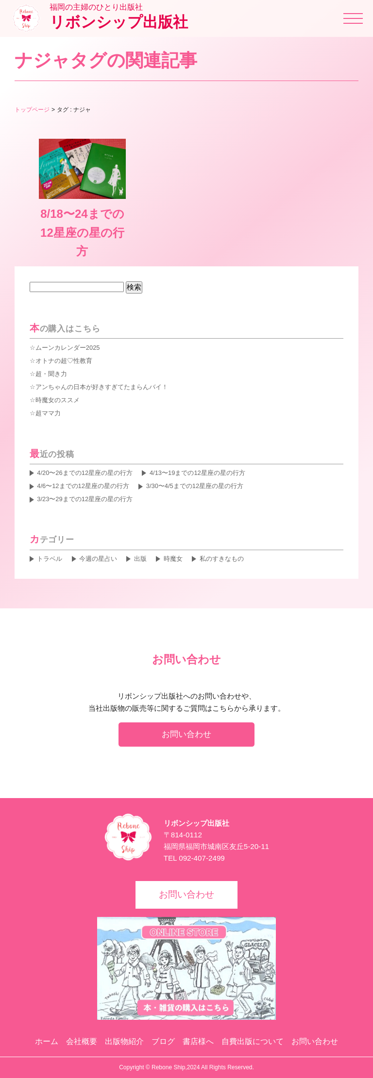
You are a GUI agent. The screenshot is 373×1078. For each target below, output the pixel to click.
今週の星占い (98, 558)
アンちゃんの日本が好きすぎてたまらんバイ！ (101, 387)
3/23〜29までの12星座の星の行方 (85, 499)
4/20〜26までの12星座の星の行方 (85, 472)
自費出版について (252, 1041)
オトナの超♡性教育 (63, 360)
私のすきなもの (222, 558)
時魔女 (173, 558)
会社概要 (81, 1041)
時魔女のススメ (57, 400)
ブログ (163, 1041)
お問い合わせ (186, 734)
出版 (140, 558)
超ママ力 (48, 413)
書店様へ (198, 1041)
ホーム (46, 1041)
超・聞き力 (51, 373)
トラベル (49, 558)
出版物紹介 (124, 1041)
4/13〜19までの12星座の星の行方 (197, 472)
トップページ (32, 109)
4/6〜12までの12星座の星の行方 (83, 486)
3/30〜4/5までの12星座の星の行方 (194, 486)
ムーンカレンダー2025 (67, 347)
